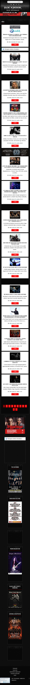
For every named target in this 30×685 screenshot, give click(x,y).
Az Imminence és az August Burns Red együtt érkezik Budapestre (15, 362)
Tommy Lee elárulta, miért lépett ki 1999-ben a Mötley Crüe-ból (15, 136)
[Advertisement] (15, 77)
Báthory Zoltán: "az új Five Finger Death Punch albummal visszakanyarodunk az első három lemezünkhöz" (15, 316)
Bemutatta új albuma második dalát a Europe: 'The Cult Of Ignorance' (15, 62)
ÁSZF (15, 675)
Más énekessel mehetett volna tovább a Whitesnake (15, 294)
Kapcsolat (15, 670)
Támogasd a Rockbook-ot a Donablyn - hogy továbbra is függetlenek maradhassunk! (15, 35)
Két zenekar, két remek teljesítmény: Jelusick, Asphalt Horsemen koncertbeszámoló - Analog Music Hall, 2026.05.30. (15, 192)
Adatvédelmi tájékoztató (15, 671)
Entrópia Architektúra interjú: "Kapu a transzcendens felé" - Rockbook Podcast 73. (15, 220)
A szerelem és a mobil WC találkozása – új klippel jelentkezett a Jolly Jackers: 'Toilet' (15, 339)
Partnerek (15, 668)
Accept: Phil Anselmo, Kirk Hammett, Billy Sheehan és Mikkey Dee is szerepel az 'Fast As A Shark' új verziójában (15, 166)
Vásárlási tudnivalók (15, 673)
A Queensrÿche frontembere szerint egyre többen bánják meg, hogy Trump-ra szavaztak (15, 90)
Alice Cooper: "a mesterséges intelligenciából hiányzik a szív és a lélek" (15, 384)
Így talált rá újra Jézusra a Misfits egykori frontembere (15, 267)
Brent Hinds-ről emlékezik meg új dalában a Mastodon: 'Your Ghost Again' (15, 243)
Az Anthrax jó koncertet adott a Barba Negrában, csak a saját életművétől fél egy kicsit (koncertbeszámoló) (15, 113)
